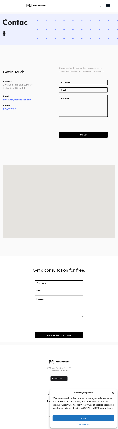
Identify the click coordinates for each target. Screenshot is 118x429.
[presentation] (78, 124)
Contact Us (57, 378)
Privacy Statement (83, 424)
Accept (83, 418)
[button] (113, 392)
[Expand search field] (103, 5)
